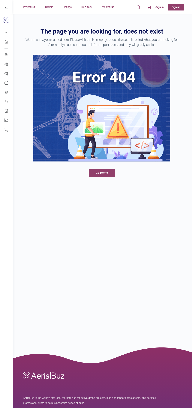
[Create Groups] (6, 64)
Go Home (102, 172)
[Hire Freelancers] (6, 111)
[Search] (138, 7)
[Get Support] (6, 130)
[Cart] (149, 7)
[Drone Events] (6, 73)
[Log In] (6, 32)
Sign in (160, 7)
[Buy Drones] (6, 83)
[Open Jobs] (6, 92)
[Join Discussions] (6, 55)
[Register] (6, 41)
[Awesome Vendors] (6, 101)
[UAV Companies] (6, 120)
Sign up (176, 7)
